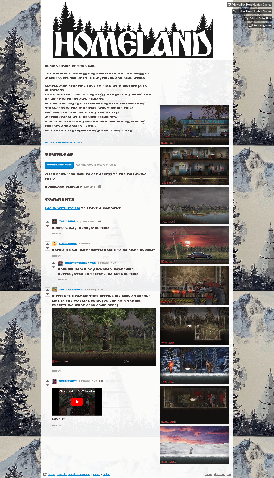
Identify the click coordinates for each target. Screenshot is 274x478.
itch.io (51, 474)
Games (208, 474)
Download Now (59, 165)
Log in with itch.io (62, 208)
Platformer (219, 474)
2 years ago (86, 221)
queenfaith (68, 381)
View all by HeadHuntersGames (73, 474)
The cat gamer (71, 290)
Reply (56, 234)
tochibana (67, 221)
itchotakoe (68, 243)
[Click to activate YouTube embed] (77, 402)
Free (229, 474)
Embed (106, 474)
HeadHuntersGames (80, 263)
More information (64, 143)
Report (96, 474)
